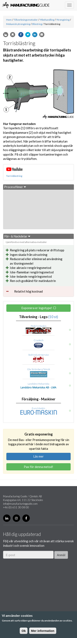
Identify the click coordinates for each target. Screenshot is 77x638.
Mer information (42, 630)
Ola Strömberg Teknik (38, 369)
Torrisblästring (14, 175)
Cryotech (39, 340)
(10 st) (53, 317)
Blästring (37, 24)
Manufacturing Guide (25, 5)
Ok (24, 630)
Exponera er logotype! (36, 308)
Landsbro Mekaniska (38, 383)
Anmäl (61, 555)
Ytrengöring (62, 19)
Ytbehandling (47, 19)
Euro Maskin (38, 408)
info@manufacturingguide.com (20, 503)
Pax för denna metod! (38, 467)
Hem (9, 19)
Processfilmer (15, 187)
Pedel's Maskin (38, 325)
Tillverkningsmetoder (26, 19)
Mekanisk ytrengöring (18, 24)
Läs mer (38, 456)
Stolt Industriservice (38, 354)
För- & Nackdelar (17, 236)
